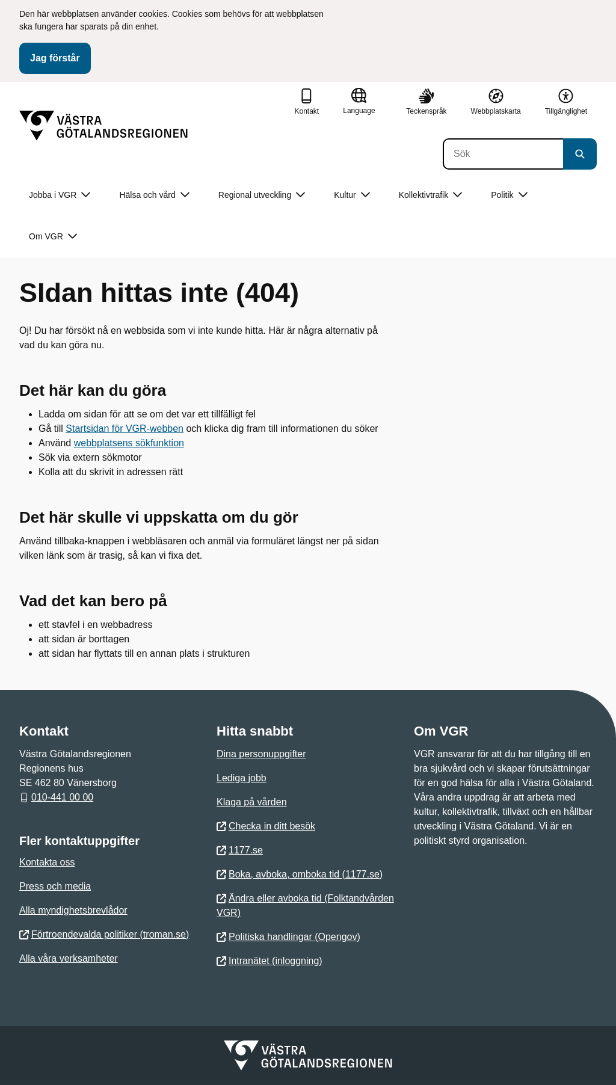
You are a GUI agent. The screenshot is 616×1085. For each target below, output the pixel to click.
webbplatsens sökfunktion (129, 443)
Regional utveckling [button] (261, 195)
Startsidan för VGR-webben (124, 428)
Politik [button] (509, 195)
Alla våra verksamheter (68, 958)
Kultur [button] (352, 195)
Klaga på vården (252, 802)
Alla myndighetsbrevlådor (73, 910)
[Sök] (503, 154)
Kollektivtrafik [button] (430, 195)
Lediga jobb (241, 778)
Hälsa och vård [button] (154, 195)
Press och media (55, 886)
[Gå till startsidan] (103, 126)
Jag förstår (55, 58)
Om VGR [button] (53, 236)
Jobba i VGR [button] (59, 195)
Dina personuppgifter (261, 754)
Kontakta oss (47, 862)
